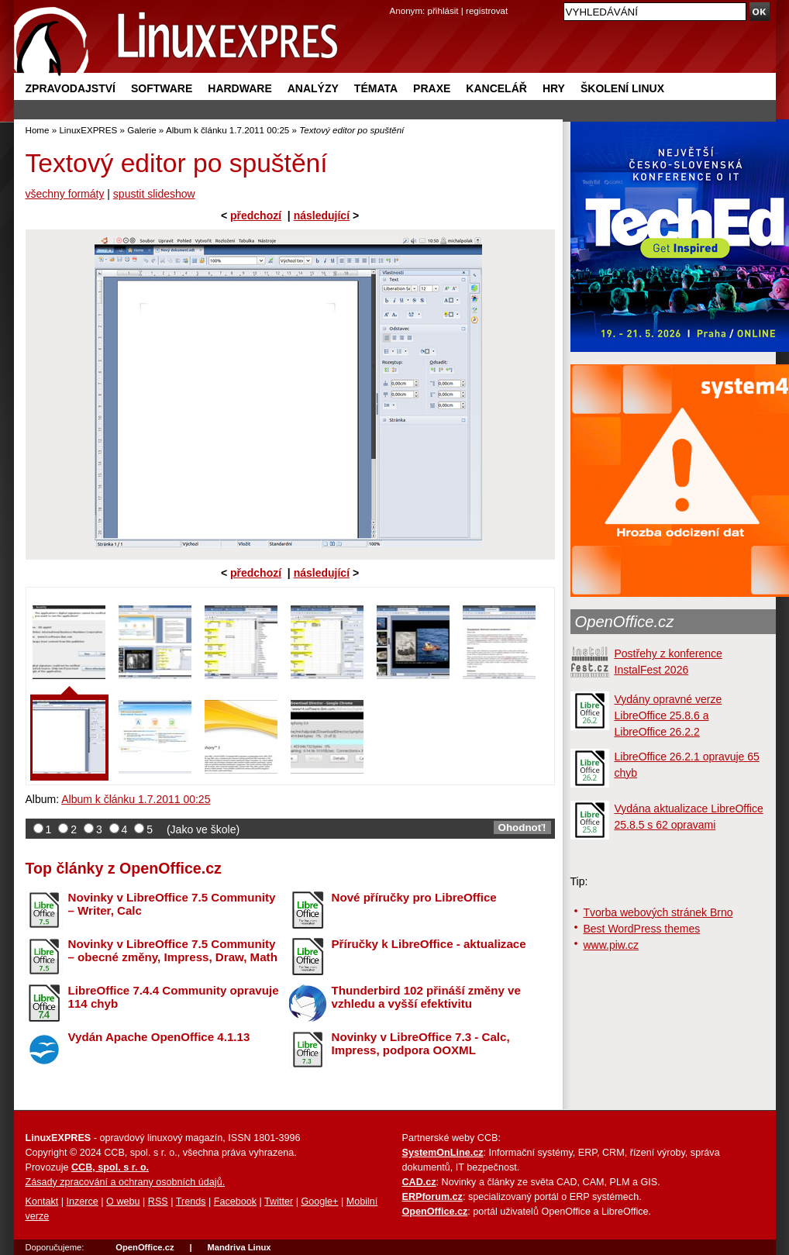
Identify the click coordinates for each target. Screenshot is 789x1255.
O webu (123, 1201)
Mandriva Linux (238, 1247)
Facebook (235, 1201)
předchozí (255, 215)
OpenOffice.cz (624, 621)
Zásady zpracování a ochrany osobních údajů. (126, 1182)
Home (38, 130)
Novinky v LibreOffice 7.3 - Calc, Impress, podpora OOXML (421, 1043)
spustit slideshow (154, 194)
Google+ (319, 1201)
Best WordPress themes (642, 928)
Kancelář (496, 88)
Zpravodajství (70, 88)
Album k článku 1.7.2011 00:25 (227, 130)
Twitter (278, 1201)
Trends (191, 1201)
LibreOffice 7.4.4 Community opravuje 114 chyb (173, 997)
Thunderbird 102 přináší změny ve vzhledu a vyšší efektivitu (426, 997)
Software (161, 88)
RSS (158, 1201)
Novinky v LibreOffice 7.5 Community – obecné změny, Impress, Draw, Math (172, 950)
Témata (376, 88)
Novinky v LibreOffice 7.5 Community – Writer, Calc (172, 904)
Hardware (239, 88)
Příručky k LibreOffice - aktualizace (429, 943)
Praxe (431, 88)
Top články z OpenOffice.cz (124, 868)
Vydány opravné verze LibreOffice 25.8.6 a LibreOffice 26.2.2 (668, 715)
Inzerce (82, 1201)
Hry (554, 88)
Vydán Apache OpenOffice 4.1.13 (159, 1036)
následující (322, 215)
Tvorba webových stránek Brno (658, 912)
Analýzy (313, 88)
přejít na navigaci (395, 0)
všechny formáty (65, 194)
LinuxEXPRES (88, 130)
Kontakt (42, 1201)
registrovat (487, 10)
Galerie (141, 130)
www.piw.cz (611, 945)
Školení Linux (622, 88)
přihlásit (443, 10)
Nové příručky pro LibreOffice (414, 897)
